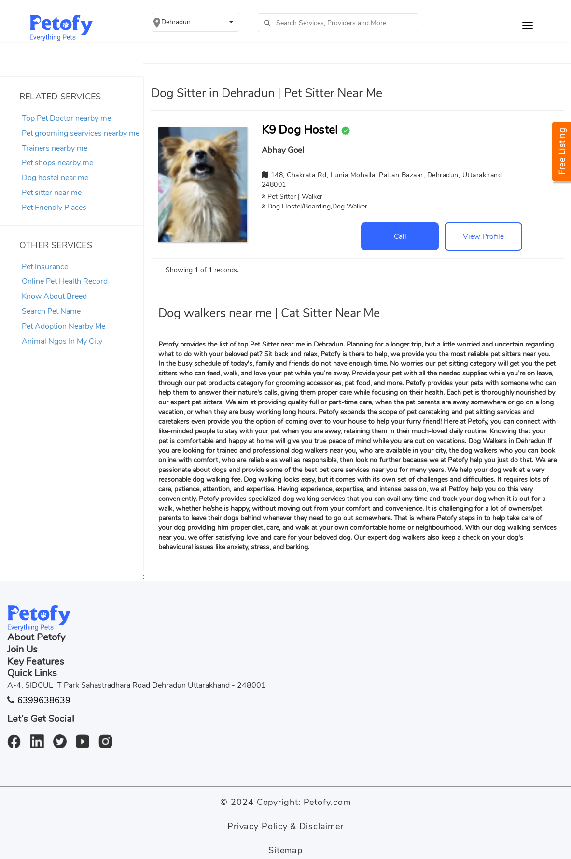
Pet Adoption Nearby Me (63, 326)
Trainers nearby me (54, 148)
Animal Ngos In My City (62, 341)
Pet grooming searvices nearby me (80, 133)
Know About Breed (54, 296)
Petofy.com (327, 802)
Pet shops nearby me (57, 162)
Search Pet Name (51, 311)
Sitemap (285, 850)
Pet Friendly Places (54, 207)
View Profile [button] (483, 236)
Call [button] (400, 236)
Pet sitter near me (52, 192)
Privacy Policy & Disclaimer (285, 826)
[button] (195, 22)
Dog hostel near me (55, 177)
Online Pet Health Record (65, 281)
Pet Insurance (45, 267)
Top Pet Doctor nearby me (66, 118)
